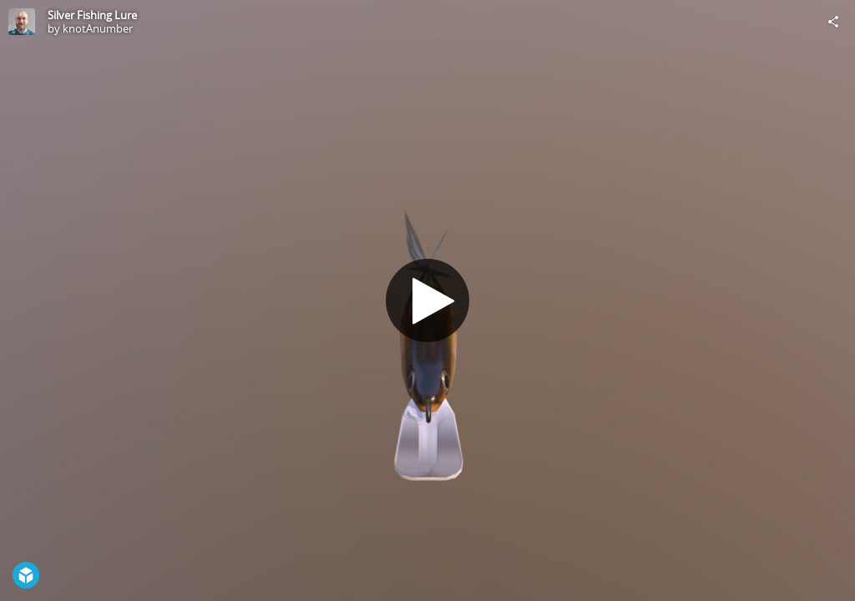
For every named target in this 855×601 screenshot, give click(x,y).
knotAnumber (98, 28)
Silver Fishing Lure (92, 15)
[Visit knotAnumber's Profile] (21, 21)
